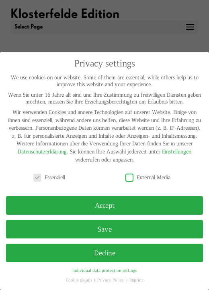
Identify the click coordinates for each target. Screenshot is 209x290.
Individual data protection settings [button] (104, 270)
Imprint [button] (136, 279)
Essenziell (49, 177)
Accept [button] (105, 205)
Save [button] (105, 228)
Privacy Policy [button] (111, 279)
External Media (147, 177)
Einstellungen (176, 151)
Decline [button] (104, 252)
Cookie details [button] (79, 279)
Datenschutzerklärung (42, 151)
